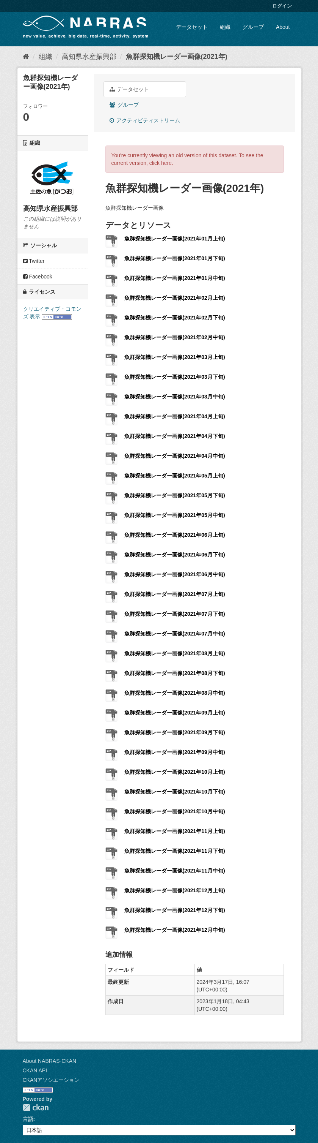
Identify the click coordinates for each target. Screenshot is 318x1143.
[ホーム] (26, 56)
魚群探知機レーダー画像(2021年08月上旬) (174, 653)
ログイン (282, 6)
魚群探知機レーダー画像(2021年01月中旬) (174, 278)
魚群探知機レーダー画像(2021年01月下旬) (174, 258)
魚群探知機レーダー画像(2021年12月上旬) (174, 890)
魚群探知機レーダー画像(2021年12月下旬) (174, 910)
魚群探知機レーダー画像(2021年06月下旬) (174, 555)
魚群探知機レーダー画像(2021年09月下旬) (174, 732)
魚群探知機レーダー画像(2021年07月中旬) (174, 634)
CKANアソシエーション (51, 1080)
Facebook (37, 276)
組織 (225, 27)
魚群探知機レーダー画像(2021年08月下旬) (174, 673)
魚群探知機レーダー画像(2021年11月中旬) (174, 871)
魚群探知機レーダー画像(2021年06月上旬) (174, 535)
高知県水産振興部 (89, 56)
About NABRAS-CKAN (50, 1061)
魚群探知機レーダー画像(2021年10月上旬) (174, 772)
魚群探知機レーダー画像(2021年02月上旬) (174, 298)
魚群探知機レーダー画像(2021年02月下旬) (174, 318)
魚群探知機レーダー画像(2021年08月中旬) (174, 693)
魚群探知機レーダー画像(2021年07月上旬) (174, 594)
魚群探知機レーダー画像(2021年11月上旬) (174, 831)
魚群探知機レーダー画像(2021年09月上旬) (174, 713)
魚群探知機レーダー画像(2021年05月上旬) (174, 476)
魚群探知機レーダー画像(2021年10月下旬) (174, 792)
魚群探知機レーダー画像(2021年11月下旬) (174, 851)
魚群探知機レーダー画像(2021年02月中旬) (174, 337)
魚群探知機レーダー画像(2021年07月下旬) (174, 614)
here (166, 163)
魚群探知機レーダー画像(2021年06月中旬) (174, 574)
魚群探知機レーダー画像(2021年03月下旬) (174, 377)
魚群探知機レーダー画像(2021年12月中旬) (174, 930)
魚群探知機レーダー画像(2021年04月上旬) (174, 416)
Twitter (34, 261)
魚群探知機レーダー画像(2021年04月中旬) (174, 456)
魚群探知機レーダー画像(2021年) (176, 56)
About (283, 27)
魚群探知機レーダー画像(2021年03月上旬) (174, 357)
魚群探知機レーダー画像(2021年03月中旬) (174, 397)
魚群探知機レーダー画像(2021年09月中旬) (174, 752)
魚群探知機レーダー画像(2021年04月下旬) (174, 436)
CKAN (36, 1107)
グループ (253, 27)
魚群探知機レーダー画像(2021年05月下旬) (174, 495)
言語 (28, 1119)
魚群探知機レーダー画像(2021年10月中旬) (174, 811)
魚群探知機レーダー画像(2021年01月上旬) (174, 239)
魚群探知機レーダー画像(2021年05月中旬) (174, 515)
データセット (192, 27)
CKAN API (35, 1070)
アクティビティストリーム (145, 120)
